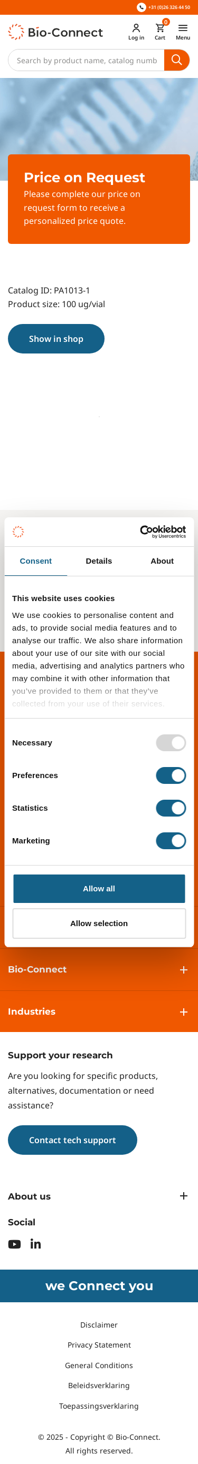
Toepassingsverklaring (99, 1406)
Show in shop (56, 339)
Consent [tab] (36, 560)
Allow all (99, 888)
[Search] (86, 60)
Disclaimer (99, 1325)
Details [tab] (99, 560)
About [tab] (162, 560)
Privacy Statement (99, 1345)
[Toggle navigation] (183, 32)
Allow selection (99, 923)
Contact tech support (72, 1140)
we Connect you (99, 1285)
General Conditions (99, 1365)
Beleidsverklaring (99, 1385)
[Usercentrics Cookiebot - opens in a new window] (141, 532)
